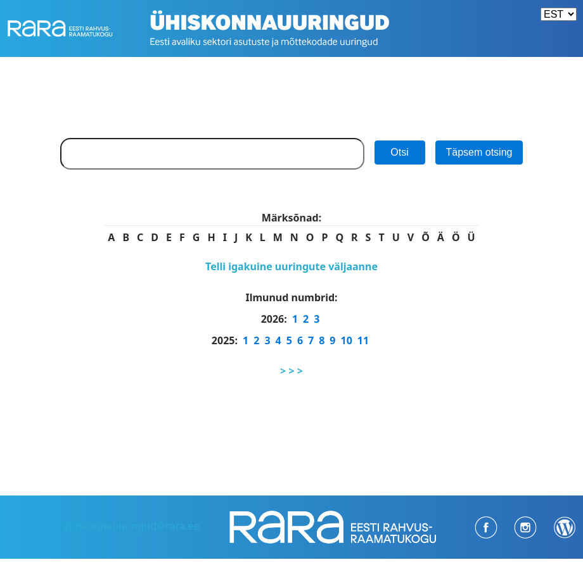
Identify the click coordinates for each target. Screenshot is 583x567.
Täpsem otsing (479, 152)
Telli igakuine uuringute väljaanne (291, 266)
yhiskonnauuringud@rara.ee (131, 526)
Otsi (399, 152)
